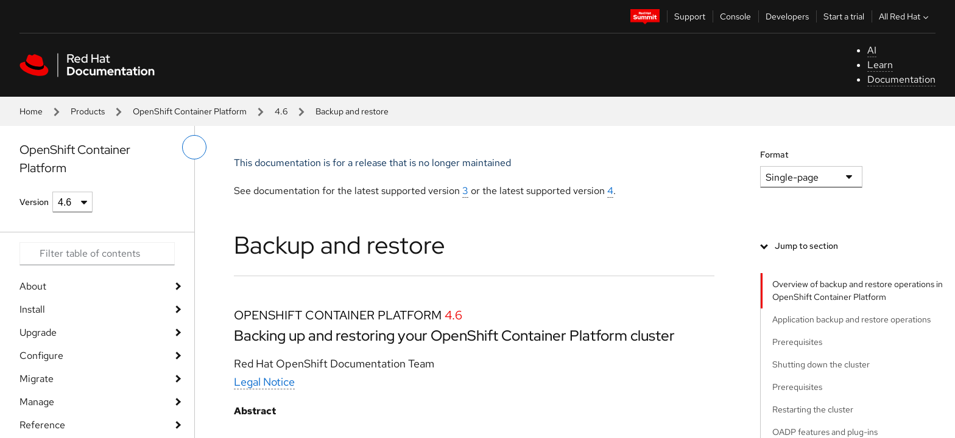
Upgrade (38, 332)
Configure (41, 355)
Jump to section (806, 245)
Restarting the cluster (812, 409)
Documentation (901, 79)
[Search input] (97, 253)
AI (871, 50)
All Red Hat (905, 16)
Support (689, 16)
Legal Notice (264, 382)
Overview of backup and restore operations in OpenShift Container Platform (857, 290)
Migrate (36, 378)
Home (31, 111)
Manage (36, 401)
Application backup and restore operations (851, 319)
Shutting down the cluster (821, 364)
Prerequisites (797, 341)
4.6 (281, 111)
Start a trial (843, 16)
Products (88, 111)
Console (735, 16)
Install (32, 309)
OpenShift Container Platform (190, 111)
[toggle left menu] (194, 147)
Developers (787, 16)
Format (774, 154)
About (32, 286)
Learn (880, 64)
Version (34, 201)
